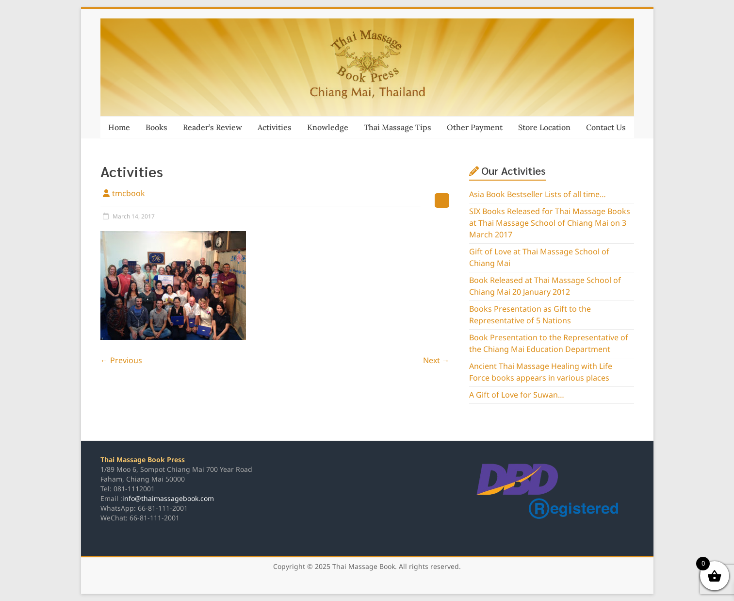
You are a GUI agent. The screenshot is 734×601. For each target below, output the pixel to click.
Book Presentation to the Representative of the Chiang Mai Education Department (548, 343)
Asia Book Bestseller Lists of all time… (537, 194)
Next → (436, 361)
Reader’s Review (212, 127)
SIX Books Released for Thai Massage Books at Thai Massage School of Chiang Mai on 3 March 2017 (549, 223)
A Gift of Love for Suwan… (516, 395)
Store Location (544, 127)
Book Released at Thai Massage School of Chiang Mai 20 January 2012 (545, 286)
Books (156, 127)
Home (119, 127)
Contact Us (606, 127)
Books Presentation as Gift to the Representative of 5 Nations (530, 315)
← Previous (121, 361)
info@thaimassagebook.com (168, 499)
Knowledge (327, 127)
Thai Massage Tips (397, 127)
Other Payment (475, 127)
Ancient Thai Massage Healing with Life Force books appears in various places (540, 372)
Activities (275, 127)
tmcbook (128, 194)
